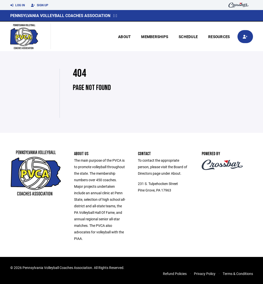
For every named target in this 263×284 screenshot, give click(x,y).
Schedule (188, 36)
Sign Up (39, 5)
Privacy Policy (204, 273)
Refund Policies (175, 273)
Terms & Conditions (238, 273)
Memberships (154, 36)
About (124, 36)
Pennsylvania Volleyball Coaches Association (60, 15)
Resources (219, 36)
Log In (17, 5)
